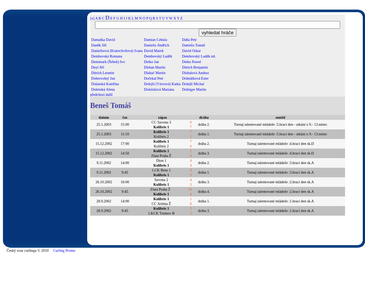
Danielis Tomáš (193, 45)
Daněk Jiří (98, 45)
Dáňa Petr (189, 40)
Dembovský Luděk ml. (199, 56)
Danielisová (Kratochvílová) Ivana (117, 51)
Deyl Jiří (97, 67)
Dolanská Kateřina (105, 84)
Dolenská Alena (103, 89)
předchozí (97, 95)
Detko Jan (151, 62)
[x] (92, 18)
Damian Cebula (155, 40)
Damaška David (103, 40)
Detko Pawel (191, 62)
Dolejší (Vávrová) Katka (162, 84)
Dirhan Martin (155, 67)
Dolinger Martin (194, 89)
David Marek (154, 51)
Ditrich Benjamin (195, 67)
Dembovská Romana (106, 56)
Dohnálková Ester (195, 78)
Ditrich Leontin (102, 73)
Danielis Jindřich (156, 45)
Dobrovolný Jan (103, 78)
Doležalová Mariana (159, 89)
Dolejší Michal (193, 84)
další (109, 95)
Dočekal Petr (153, 78)
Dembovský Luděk (158, 56)
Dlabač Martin (155, 73)
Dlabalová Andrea (195, 73)
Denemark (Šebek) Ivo (108, 62)
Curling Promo (64, 250)
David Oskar (191, 51)
